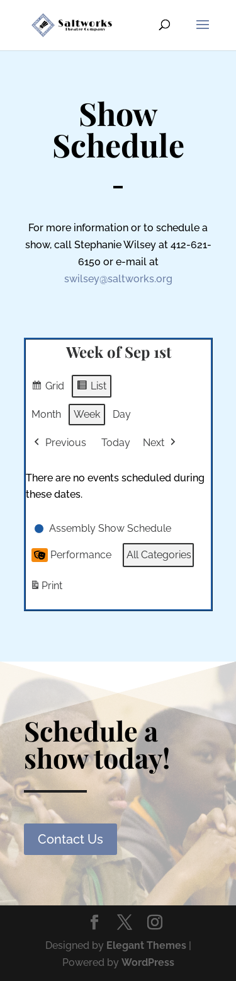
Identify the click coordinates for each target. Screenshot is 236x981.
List (91, 387)
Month (46, 414)
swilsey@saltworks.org (118, 279)
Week (87, 414)
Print (46, 589)
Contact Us (70, 839)
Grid (47, 387)
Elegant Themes (146, 945)
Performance (71, 555)
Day (122, 414)
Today (115, 443)
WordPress (147, 962)
